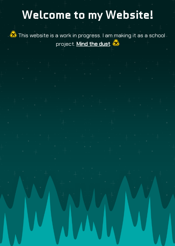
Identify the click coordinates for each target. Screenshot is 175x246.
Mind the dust (93, 43)
